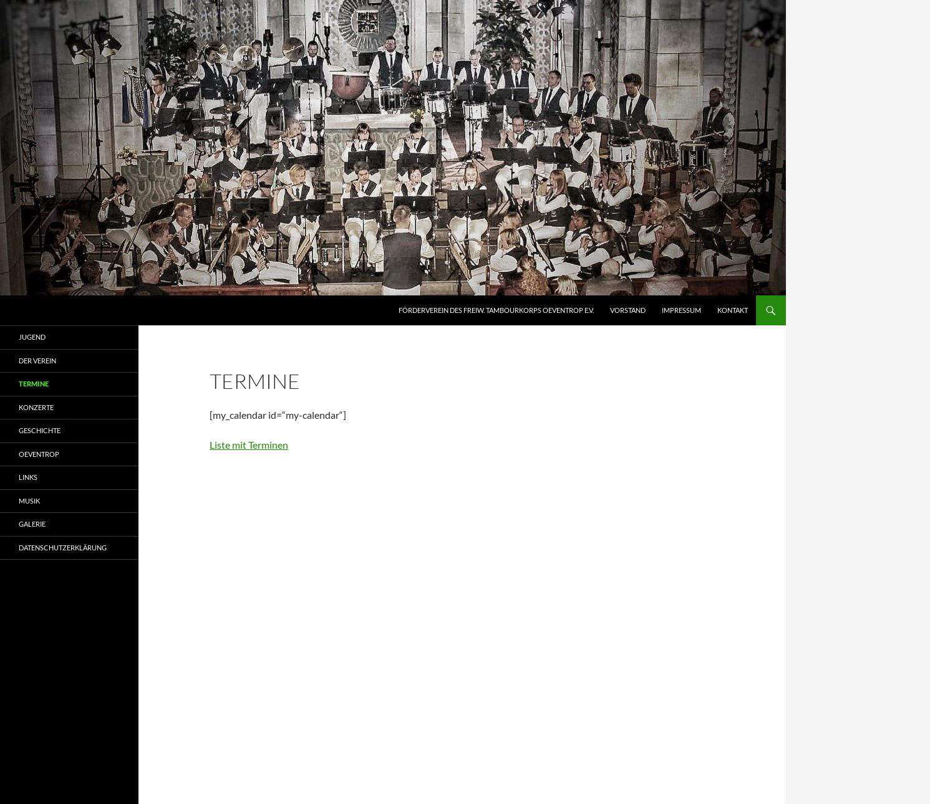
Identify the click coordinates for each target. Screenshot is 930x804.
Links (28, 477)
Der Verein (37, 361)
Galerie (32, 524)
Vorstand (628, 310)
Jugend (32, 337)
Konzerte (36, 407)
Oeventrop (39, 454)
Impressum (681, 310)
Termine (34, 384)
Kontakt (732, 310)
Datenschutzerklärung (63, 547)
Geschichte (40, 430)
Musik (29, 501)
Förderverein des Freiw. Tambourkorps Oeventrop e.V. (496, 310)
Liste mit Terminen (249, 445)
